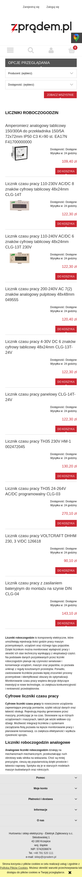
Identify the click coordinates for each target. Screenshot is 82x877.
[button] (10, 50)
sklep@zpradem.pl (45, 856)
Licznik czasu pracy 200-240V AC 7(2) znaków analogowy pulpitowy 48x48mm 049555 (39, 294)
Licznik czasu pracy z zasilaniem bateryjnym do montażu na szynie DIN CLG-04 (38, 588)
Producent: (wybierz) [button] (20, 73)
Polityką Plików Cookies (14, 867)
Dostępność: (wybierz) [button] (21, 84)
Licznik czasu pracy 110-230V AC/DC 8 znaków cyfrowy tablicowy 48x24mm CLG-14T (39, 189)
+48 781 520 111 (43, 853)
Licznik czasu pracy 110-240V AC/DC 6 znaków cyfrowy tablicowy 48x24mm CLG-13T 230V (39, 241)
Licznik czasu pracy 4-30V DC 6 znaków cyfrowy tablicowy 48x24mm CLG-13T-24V (40, 347)
